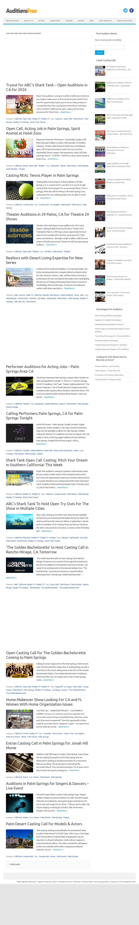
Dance (36, 817)
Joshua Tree (68, 733)
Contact (113, 882)
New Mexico (54, 295)
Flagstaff (58, 687)
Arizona (22, 295)
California (18, 119)
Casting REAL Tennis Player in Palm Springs (42, 175)
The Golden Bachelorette (69, 588)
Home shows (23, 298)
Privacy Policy (87, 882)
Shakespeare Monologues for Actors (109, 324)
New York (26, 538)
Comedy (26, 450)
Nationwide (65, 205)
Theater (68, 21)
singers (76, 450)
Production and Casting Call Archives (109, 375)
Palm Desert (78, 119)
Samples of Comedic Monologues (108, 320)
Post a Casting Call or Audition (108, 40)
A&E (16, 295)
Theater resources (44, 882)
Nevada (46, 295)
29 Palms (47, 251)
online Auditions (66, 295)
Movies (81, 21)
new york (83, 538)
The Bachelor (35, 588)
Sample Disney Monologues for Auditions (111, 345)
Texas (76, 295)
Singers (40, 454)
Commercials (28, 205)
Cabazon (58, 119)
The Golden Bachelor (49, 588)
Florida (26, 733)
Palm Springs (83, 166)
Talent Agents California (26, 882)
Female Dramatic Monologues (107, 340)
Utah (82, 295)
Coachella (47, 733)
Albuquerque (11, 298)
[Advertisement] (48, 64)
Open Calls (27, 119)
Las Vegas (41, 298)
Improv (62, 404)
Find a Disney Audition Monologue (108, 315)
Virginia (53, 538)
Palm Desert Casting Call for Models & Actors (44, 824)
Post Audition (105, 21)
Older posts (14, 864)
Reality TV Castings (21, 122)
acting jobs (54, 166)
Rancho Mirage (12, 407)
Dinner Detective (51, 404)
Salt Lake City (19, 301)
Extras (42, 21)
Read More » (66, 112)
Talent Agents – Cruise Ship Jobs (107, 371)
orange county (60, 494)
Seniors (65, 690)
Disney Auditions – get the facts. (107, 366)
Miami (23, 737)
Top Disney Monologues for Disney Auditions (112, 336)
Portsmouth (22, 541)
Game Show (55, 21)
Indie (91, 21)
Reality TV (28, 21)
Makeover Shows (13, 737)
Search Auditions (124, 21)
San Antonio (31, 301)
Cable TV (29, 295)
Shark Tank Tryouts (38, 122)
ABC (16, 584)
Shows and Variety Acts (62, 450)
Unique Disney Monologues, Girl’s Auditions (112, 349)
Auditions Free (129, 882)
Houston (32, 298)
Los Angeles (55, 205)
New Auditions (12, 21)
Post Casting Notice (101, 882)
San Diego (56, 690)
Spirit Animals (11, 169)
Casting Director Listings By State (108, 379)
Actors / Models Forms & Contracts (66, 882)
